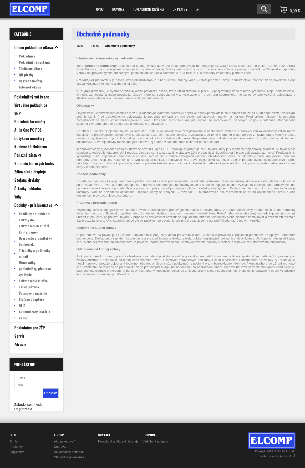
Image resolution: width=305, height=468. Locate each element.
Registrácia (23, 409)
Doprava (60, 446)
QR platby (180, 9)
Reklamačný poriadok (69, 452)
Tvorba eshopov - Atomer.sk (277, 456)
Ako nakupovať (64, 441)
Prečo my (16, 446)
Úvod (100, 9)
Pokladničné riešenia (148, 9)
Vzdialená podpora (155, 441)
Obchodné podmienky (69, 457)
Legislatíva (17, 452)
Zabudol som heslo (28, 404)
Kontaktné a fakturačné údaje (118, 441)
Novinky (118, 9)
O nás (14, 441)
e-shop (95, 45)
